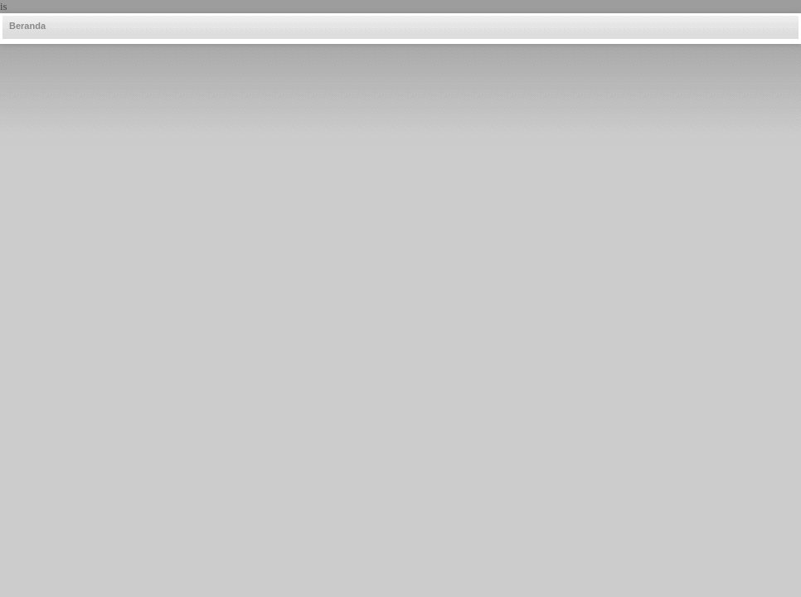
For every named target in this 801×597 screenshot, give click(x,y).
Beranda (27, 26)
